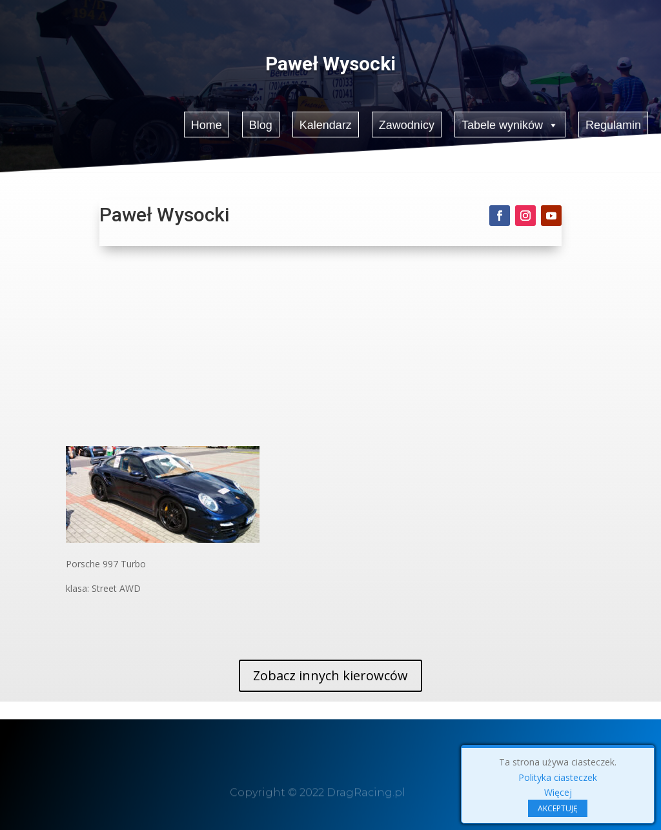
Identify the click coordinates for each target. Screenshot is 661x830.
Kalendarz (326, 123)
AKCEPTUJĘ (558, 808)
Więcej (558, 792)
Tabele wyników (510, 123)
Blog (260, 123)
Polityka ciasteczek (557, 777)
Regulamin (614, 123)
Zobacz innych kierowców (330, 675)
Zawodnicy (406, 123)
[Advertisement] (330, 349)
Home (205, 123)
